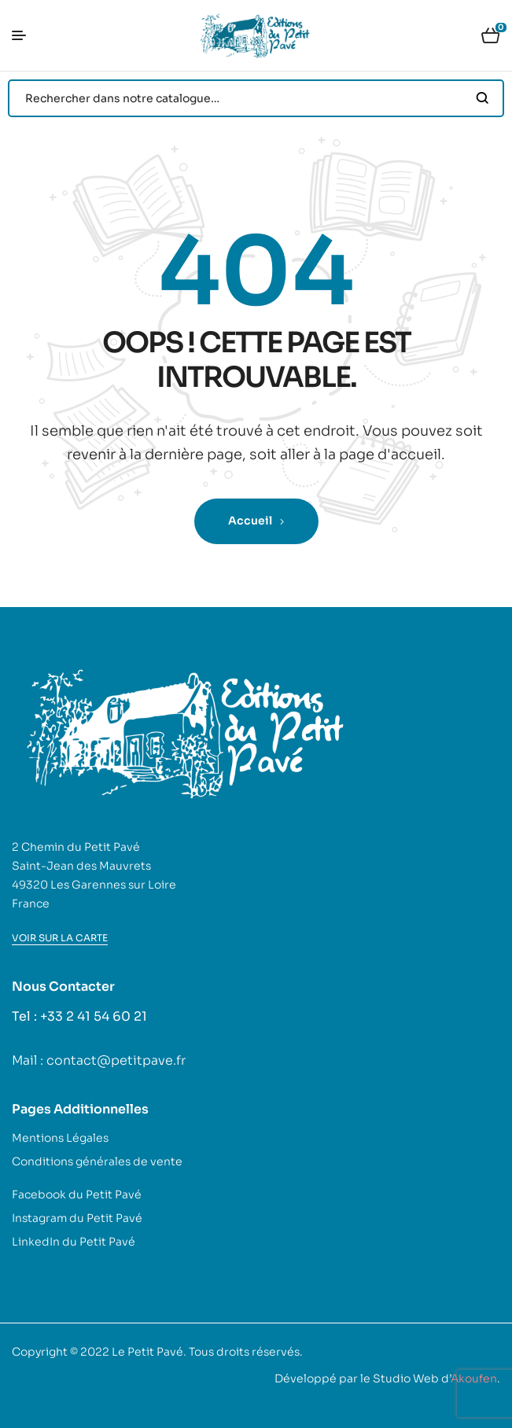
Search (482, 98)
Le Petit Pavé (147, 1352)
